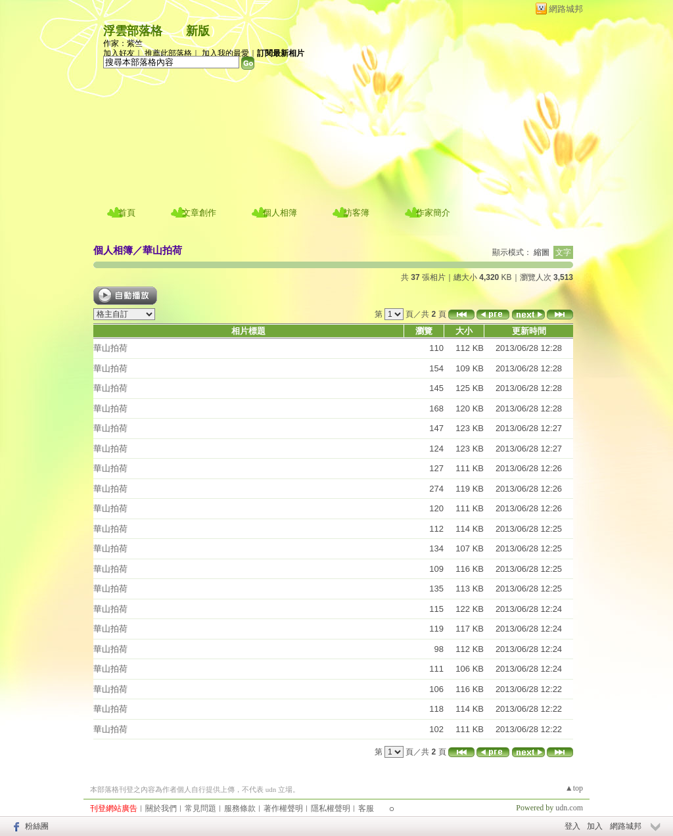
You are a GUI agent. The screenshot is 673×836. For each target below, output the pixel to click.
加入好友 (119, 53)
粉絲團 (37, 826)
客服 (366, 808)
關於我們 (161, 808)
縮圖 (541, 252)
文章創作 (199, 213)
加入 (595, 826)
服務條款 (240, 808)
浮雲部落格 (132, 30)
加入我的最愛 (225, 53)
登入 (572, 826)
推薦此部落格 (168, 53)
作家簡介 (433, 213)
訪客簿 (356, 213)
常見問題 (200, 808)
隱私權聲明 (330, 808)
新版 (198, 30)
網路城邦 (566, 9)
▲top (574, 788)
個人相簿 (280, 213)
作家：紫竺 (123, 43)
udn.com (569, 807)
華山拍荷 (162, 250)
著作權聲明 (283, 808)
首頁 (126, 213)
